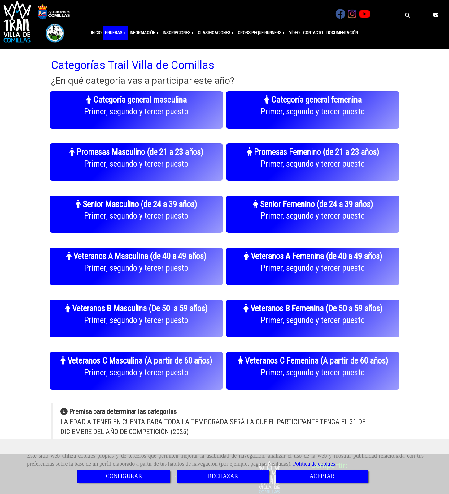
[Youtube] (364, 16)
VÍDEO (294, 33)
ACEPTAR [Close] (322, 476)
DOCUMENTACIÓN (342, 33)
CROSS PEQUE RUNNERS (262, 33)
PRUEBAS (115, 33)
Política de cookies (314, 464)
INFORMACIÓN (144, 33)
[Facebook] (340, 16)
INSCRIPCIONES (178, 33)
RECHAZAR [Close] (223, 476)
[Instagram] (352, 16)
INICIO (96, 33)
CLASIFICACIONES (216, 33)
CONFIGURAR (124, 476)
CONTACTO (313, 33)
